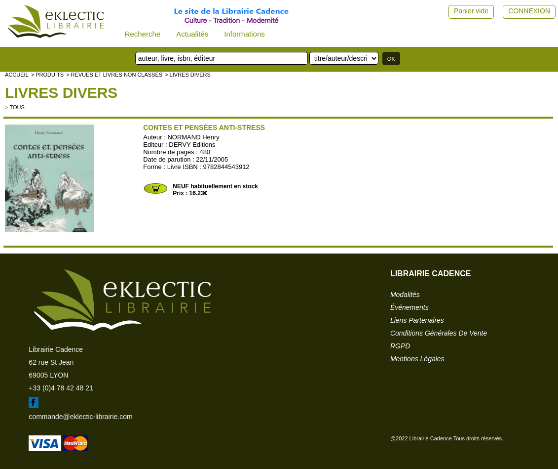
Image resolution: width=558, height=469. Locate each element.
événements (409, 307)
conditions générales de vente (438, 333)
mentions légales (417, 359)
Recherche (143, 34)
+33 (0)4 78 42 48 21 (61, 388)
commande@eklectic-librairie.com (80, 417)
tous (16, 107)
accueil (17, 75)
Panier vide (471, 11)
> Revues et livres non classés (114, 75)
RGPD (400, 346)
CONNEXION (529, 11)
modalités (405, 294)
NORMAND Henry (193, 137)
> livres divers (188, 75)
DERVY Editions (192, 144)
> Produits (47, 75)
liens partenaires (417, 320)
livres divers (61, 93)
